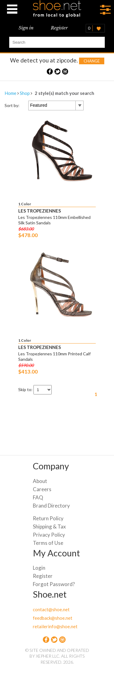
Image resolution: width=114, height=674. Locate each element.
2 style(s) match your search (64, 93)
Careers (42, 489)
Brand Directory (51, 505)
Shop (25, 93)
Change (92, 61)
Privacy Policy (49, 534)
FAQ (38, 497)
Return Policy (48, 518)
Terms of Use (48, 543)
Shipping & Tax (49, 526)
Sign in (26, 28)
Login (39, 568)
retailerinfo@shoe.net (55, 626)
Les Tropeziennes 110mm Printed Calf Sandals (54, 356)
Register (59, 28)
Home (10, 93)
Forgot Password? (54, 584)
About (40, 481)
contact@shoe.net (51, 609)
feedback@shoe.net (52, 618)
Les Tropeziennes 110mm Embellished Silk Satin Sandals (54, 220)
